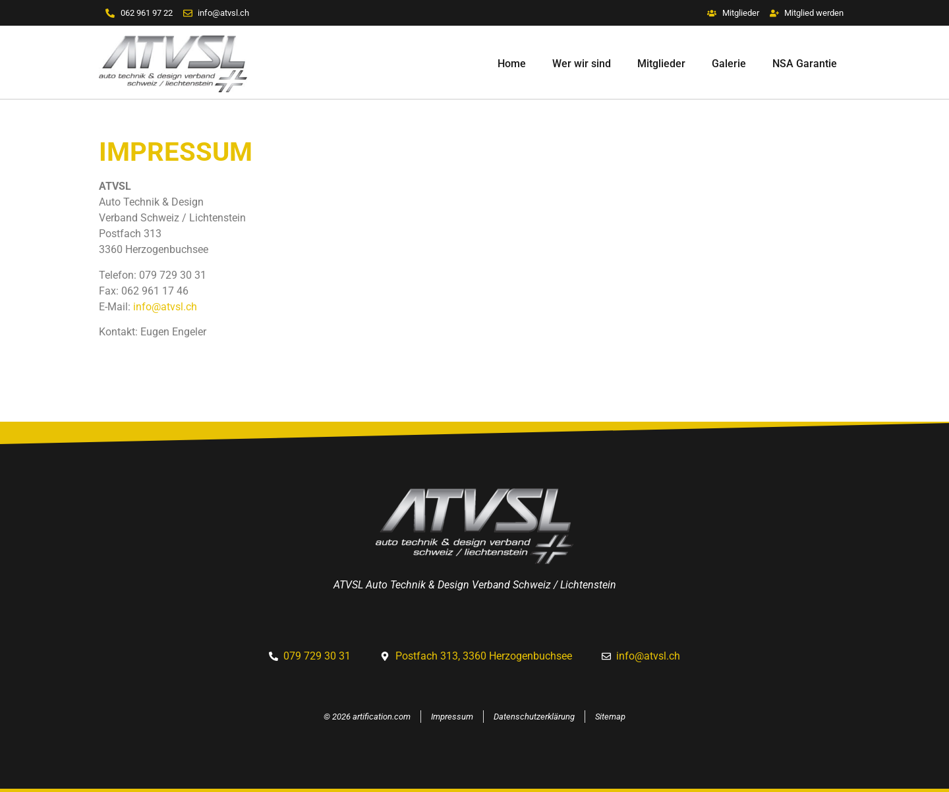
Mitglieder (661, 63)
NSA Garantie (804, 63)
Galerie (729, 63)
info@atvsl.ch (165, 306)
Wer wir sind (581, 63)
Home (512, 63)
